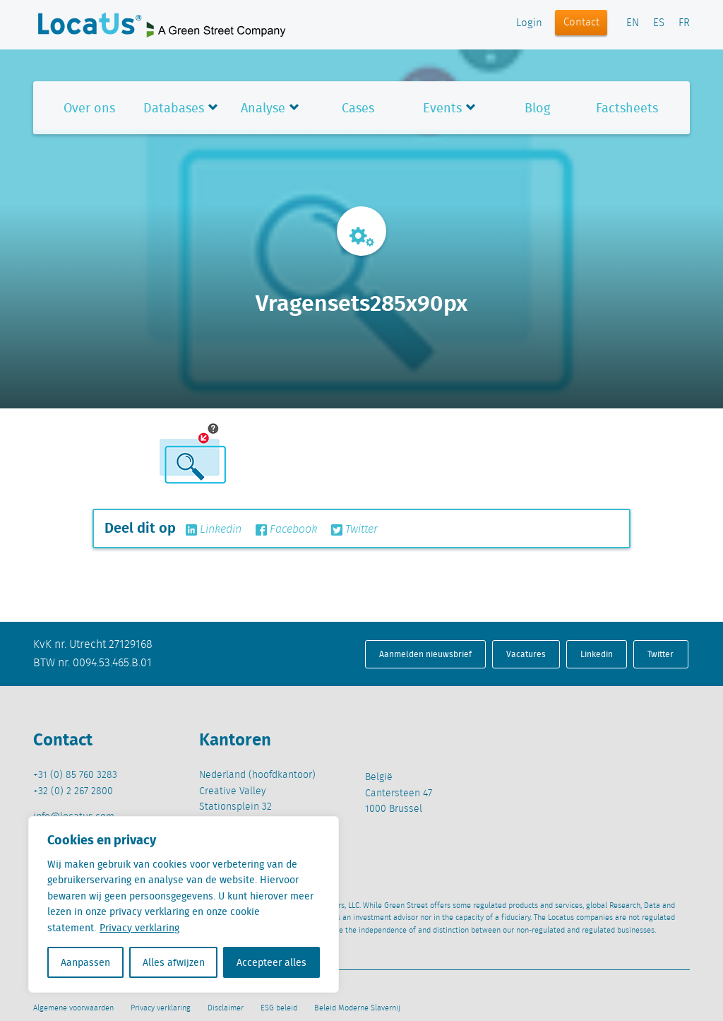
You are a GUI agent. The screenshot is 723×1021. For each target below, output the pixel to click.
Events (442, 107)
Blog (537, 107)
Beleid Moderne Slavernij (357, 1008)
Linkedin (213, 530)
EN (632, 23)
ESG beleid (279, 1008)
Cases (358, 107)
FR (684, 23)
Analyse (263, 107)
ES (658, 23)
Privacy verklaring (139, 928)
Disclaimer (226, 1008)
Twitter (354, 530)
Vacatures (526, 654)
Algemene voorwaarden (73, 1008)
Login (529, 23)
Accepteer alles (271, 962)
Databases (173, 107)
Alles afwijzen (174, 962)
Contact (581, 22)
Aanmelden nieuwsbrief (425, 654)
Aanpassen (85, 962)
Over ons (89, 107)
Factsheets (627, 107)
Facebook (286, 530)
